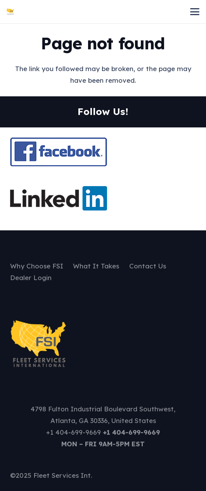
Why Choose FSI (36, 266)
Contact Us (147, 266)
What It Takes (96, 266)
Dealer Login (31, 277)
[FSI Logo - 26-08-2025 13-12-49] (10, 12)
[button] (194, 11)
